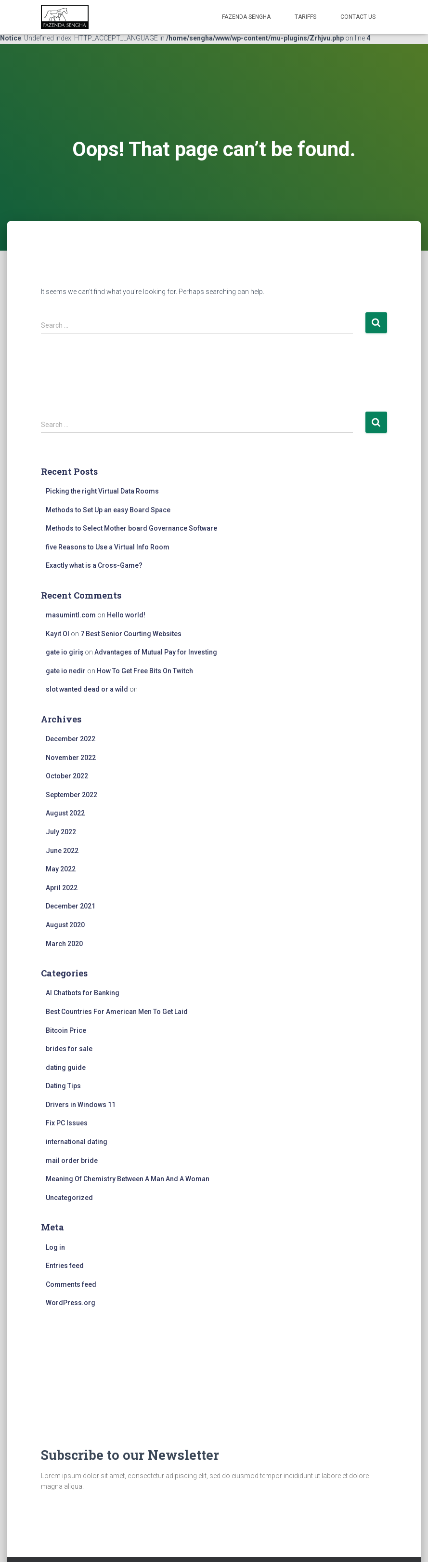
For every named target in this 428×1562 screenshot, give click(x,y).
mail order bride (72, 1160)
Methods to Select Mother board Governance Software (131, 528)
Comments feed (71, 1284)
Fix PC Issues (67, 1123)
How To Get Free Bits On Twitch (145, 671)
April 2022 (62, 888)
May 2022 (61, 869)
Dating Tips (63, 1086)
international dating (76, 1142)
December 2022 (70, 739)
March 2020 (64, 944)
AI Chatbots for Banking (82, 993)
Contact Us (358, 16)
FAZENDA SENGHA (246, 16)
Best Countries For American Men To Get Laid (117, 1011)
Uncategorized (69, 1198)
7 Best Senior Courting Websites (131, 634)
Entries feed (65, 1265)
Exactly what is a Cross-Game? (94, 565)
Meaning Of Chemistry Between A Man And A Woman (127, 1179)
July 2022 (61, 832)
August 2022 (65, 813)
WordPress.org (70, 1303)
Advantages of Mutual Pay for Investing (155, 652)
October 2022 (67, 776)
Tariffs (305, 16)
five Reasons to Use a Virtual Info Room (107, 547)
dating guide (66, 1067)
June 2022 (62, 850)
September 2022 (71, 795)
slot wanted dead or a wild (87, 689)
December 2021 (70, 906)
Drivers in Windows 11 (81, 1104)
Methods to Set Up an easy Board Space (108, 510)
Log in (55, 1247)
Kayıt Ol (57, 634)
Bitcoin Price (66, 1030)
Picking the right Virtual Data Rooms (102, 491)
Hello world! (126, 615)
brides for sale (69, 1049)
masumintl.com (71, 615)
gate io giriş (64, 652)
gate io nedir (66, 671)
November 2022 (71, 757)
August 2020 (65, 925)
